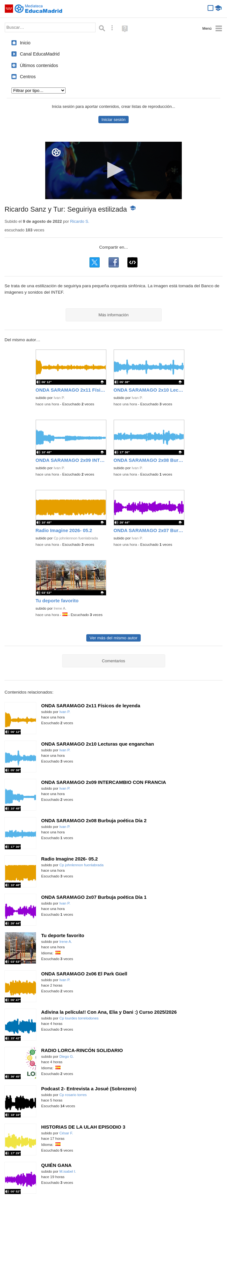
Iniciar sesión (113, 119)
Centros (28, 76)
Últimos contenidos (39, 65)
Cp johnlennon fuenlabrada (76, 538)
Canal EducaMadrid (40, 53)
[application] (113, 170)
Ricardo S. (79, 221)
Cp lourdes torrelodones (78, 1018)
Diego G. (66, 1056)
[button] (113, 170)
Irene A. (60, 608)
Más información (113, 314)
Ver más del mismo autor (113, 637)
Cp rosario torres (73, 1095)
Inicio (25, 42)
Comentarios (113, 660)
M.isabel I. (67, 1171)
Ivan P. (59, 398)
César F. (66, 1133)
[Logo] (56, 152)
